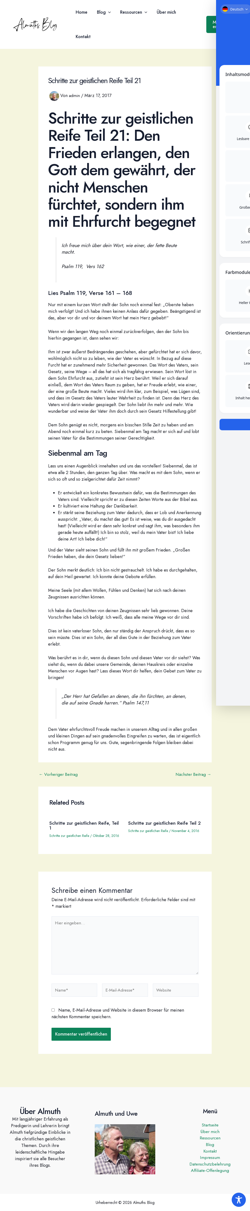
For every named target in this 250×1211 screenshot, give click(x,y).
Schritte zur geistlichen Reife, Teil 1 (81, 826)
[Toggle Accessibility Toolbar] (238, 1199)
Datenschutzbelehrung (210, 1164)
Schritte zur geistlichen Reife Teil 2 (164, 826)
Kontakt (82, 36)
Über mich (164, 12)
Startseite (210, 1125)
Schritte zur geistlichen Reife (69, 835)
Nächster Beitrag (192, 774)
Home (81, 12)
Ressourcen (132, 12)
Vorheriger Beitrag (59, 774)
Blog (103, 12)
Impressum (210, 1158)
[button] (107, 12)
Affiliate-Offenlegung (210, 1171)
